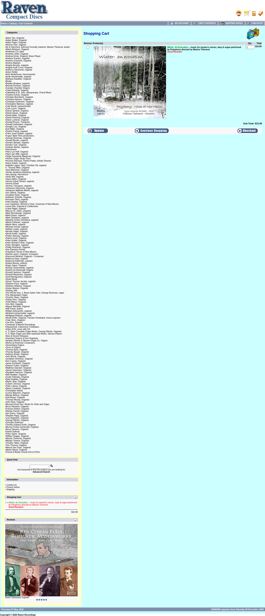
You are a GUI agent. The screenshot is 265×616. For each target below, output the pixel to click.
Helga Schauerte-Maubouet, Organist (23, 156)
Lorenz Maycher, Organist (18, 393)
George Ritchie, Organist (17, 420)
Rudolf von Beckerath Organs (19, 270)
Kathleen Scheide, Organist (18, 197)
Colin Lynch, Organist (16, 108)
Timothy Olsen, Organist (17, 297)
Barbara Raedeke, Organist (18, 79)
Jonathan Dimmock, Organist (19, 359)
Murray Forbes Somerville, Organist (22, 427)
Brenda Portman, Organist (18, 86)
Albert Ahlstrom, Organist (17, 49)
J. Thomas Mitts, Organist (18, 168)
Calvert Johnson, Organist (18, 384)
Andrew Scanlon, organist (18, 58)
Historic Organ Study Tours (18, 158)
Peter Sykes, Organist (16, 434)
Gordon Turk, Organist (16, 145)
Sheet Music (11, 279)
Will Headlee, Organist (16, 375)
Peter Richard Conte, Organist (20, 243)
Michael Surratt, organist (17, 227)
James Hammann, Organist (18, 370)
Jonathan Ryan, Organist (17, 195)
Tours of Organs (13, 347)
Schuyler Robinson (14, 422)
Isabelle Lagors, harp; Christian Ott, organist (26, 165)
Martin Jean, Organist (16, 381)
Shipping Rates (232, 23)
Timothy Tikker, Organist (17, 443)
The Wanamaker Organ (17, 295)
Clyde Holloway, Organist (17, 377)
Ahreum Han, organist (16, 45)
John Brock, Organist (15, 356)
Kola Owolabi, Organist (16, 202)
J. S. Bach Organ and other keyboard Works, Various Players (34, 334)
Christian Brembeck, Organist (19, 97)
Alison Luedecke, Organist (18, 388)
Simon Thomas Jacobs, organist (21, 281)
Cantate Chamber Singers (18, 88)
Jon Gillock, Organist (15, 193)
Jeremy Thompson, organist (19, 186)
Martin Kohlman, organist (17, 222)
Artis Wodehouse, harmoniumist (20, 74)
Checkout (255, 23)
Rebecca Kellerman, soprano (19, 261)
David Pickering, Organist (17, 117)
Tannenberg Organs (15, 345)
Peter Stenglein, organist (17, 245)
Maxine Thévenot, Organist (18, 438)
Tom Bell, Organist (14, 304)
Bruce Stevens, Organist (17, 429)
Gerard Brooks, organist (17, 140)
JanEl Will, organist (15, 177)
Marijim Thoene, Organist (17, 441)
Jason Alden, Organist (16, 179)
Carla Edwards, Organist (17, 90)
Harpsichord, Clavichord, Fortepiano (22, 327)
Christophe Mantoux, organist (19, 104)
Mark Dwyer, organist (15, 215)
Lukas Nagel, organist (16, 208)
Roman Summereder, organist (20, 268)
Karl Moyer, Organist (15, 397)
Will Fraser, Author (14, 309)
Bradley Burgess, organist (18, 83)
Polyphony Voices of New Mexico (21, 252)
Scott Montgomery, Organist (19, 277)
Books (9, 81)
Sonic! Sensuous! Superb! (17, 597)
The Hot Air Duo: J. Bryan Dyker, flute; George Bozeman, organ (35, 293)
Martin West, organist (15, 224)
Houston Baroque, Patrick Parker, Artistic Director (28, 161)
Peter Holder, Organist (16, 240)
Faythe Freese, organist (17, 131)
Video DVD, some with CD (18, 329)
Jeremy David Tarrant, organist (20, 181)
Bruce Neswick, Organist (17, 406)
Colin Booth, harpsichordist (18, 106)
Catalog (13, 23)
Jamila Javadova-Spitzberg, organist (22, 172)
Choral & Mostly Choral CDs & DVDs (23, 452)
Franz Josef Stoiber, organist (19, 133)
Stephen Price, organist (17, 284)
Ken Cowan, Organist (16, 361)
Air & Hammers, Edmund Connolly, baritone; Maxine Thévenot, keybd (38, 47)
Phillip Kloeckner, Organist (18, 247)
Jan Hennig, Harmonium (17, 174)
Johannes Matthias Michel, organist (22, 190)
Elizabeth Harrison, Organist (19, 372)
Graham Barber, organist (17, 147)
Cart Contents (26, 23)
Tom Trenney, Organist (16, 445)
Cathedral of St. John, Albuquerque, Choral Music (29, 92)
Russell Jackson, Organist (18, 272)
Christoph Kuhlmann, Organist (20, 102)
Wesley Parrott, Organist (17, 411)
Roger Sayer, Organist (16, 265)
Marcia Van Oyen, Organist (18, 447)
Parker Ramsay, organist (17, 236)
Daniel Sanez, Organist (16, 113)
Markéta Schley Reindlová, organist (22, 220)
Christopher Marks (14, 390)
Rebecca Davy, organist (17, 259)
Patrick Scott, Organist (16, 238)
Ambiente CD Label (15, 51)
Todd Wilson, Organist (16, 302)
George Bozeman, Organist (18, 138)
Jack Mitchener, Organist (17, 170)
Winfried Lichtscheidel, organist (20, 313)
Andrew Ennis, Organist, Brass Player (23, 56)
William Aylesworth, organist (19, 311)
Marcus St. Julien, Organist (18, 211)
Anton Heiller (12, 72)
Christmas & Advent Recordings (20, 325)
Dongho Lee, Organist (16, 127)
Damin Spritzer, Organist (17, 111)
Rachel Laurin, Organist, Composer (22, 254)
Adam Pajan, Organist (16, 42)
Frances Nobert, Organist (17, 409)
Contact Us (11, 485)
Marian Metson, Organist (17, 395)
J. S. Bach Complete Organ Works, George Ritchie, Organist (33, 331)
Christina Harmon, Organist (18, 99)
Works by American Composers (20, 343)
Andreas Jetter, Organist (17, 54)
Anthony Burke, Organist (17, 354)
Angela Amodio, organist (17, 65)
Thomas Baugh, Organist (17, 352)
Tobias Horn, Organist (16, 299)
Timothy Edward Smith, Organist (21, 425)
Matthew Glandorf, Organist (18, 368)
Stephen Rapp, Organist (17, 416)
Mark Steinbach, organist (17, 218)
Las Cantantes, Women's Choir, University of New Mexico (32, 204)
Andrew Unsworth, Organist (18, 61)
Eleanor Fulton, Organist (17, 365)
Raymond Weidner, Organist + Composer (25, 256)
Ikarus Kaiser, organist (16, 163)
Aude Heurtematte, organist (18, 77)
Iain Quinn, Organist (15, 413)
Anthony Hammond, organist (19, 70)
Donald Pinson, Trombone (18, 122)
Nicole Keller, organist (16, 233)
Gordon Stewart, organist (17, 142)
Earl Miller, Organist (15, 129)
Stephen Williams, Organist (18, 286)
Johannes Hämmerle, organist (20, 188)
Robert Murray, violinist (16, 263)
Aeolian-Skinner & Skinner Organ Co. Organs (27, 340)
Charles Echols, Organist (17, 95)
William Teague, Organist (17, 436)
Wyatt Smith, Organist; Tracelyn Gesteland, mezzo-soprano (33, 318)
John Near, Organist (15, 402)
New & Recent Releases (17, 336)
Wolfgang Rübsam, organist (18, 315)
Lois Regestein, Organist (17, 418)
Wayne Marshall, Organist (18, 306)
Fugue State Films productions (20, 136)
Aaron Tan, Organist (15, 38)
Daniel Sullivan (13, 431)
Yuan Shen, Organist (15, 320)
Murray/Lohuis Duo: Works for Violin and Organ (27, 404)
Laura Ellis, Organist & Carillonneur (22, 206)
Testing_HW (11, 290)
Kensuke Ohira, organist (17, 199)
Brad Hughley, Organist (16, 379)
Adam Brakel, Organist (16, 40)
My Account (179, 23)
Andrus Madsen (13, 63)
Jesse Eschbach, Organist (18, 363)
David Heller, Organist (16, 115)
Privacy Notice (13, 487)
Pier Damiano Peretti (15, 249)
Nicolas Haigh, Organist (17, 231)
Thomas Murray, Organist (17, 400)
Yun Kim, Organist (14, 322)
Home (4, 23)
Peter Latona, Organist (16, 386)
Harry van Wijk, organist (17, 154)
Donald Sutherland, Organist (19, 124)
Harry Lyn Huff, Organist (17, 152)
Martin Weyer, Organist (16, 450)
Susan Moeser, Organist (17, 288)
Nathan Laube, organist (17, 229)
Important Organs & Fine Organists (22, 338)
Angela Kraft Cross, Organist (19, 67)
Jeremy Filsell (12, 183)
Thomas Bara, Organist (16, 350)
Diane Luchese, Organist (17, 120)
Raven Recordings (27, 615)
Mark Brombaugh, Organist (18, 213)
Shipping (10, 489)
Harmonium (11, 149)
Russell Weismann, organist (19, 274)
